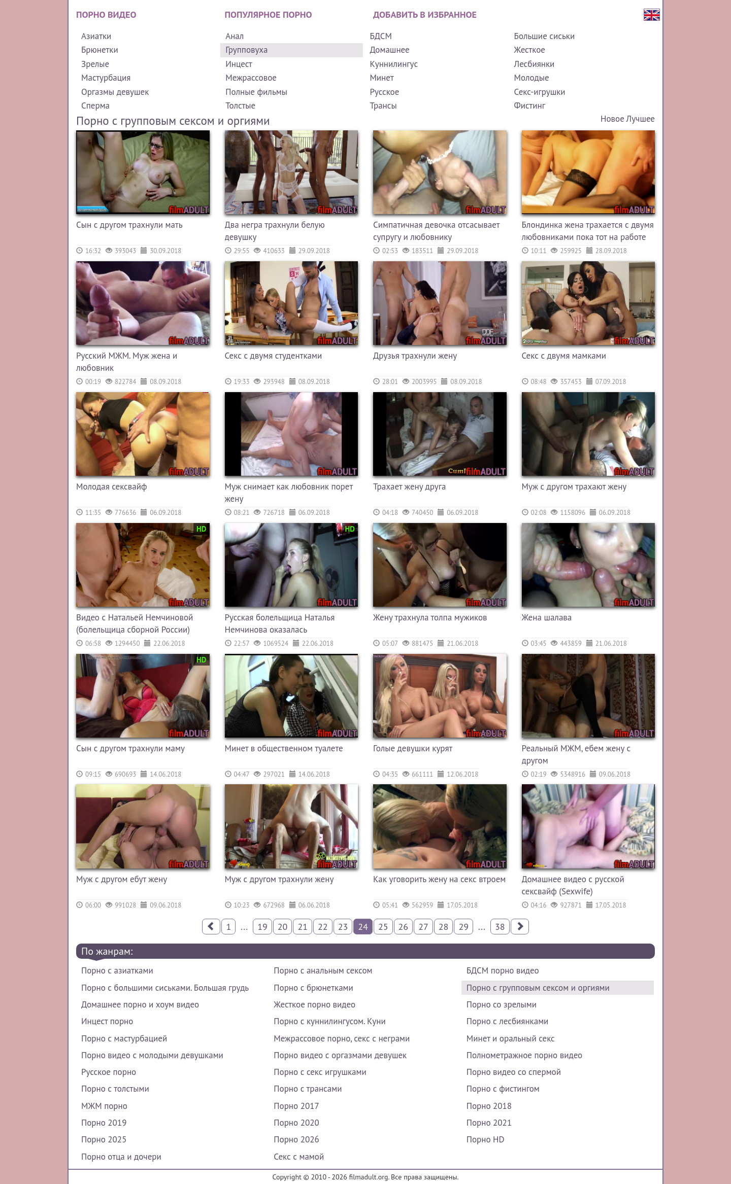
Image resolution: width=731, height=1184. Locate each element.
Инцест (238, 63)
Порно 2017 (296, 1105)
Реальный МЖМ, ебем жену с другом (576, 754)
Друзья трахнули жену (415, 355)
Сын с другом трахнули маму (130, 748)
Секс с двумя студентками (273, 355)
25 (383, 926)
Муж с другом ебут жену (121, 879)
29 (463, 926)
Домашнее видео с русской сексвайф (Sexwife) (573, 885)
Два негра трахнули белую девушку (275, 230)
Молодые (531, 77)
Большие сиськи (544, 36)
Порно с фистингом (503, 1088)
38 (500, 926)
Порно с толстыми (115, 1088)
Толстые (240, 105)
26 (403, 926)
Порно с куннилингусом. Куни (329, 1021)
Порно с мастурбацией (124, 1038)
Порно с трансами (308, 1088)
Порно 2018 (489, 1105)
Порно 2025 (103, 1139)
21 (302, 926)
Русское (384, 91)
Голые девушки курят (412, 748)
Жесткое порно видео (314, 1004)
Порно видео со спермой (514, 1071)
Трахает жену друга (409, 486)
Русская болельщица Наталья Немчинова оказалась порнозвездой (280, 625)
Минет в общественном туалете (284, 748)
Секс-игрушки (540, 91)
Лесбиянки (534, 63)
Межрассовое (251, 77)
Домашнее (389, 49)
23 (343, 926)
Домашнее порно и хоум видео (140, 1004)
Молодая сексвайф (111, 486)
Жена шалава (547, 617)
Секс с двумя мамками (564, 355)
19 (262, 926)
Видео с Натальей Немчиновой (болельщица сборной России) (134, 623)
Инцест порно (107, 1021)
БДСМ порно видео (503, 970)
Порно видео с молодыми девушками (152, 1055)
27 (423, 926)
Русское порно (108, 1071)
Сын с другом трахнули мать (129, 224)
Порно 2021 (489, 1122)
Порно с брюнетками (313, 987)
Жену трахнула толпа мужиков (430, 617)
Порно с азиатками (117, 970)
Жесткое (529, 49)
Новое (612, 118)
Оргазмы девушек (115, 91)
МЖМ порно (104, 1105)
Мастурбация (105, 77)
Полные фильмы (256, 91)
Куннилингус (394, 63)
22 (323, 926)
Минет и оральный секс (511, 1038)
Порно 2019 (103, 1122)
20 (283, 926)
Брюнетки (99, 49)
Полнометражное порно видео (524, 1055)
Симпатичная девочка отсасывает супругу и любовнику (436, 230)
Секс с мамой (299, 1156)
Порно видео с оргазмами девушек (340, 1055)
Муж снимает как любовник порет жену (289, 492)
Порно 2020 (296, 1122)
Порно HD (486, 1139)
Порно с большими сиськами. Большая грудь (165, 987)
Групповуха (246, 49)
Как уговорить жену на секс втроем (439, 879)
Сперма (95, 105)
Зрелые (95, 63)
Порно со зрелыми (502, 1004)
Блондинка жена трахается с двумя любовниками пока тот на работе (588, 230)
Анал (234, 36)
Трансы (383, 105)
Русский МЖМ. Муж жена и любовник (126, 361)
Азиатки (96, 36)
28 (444, 926)
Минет (381, 77)
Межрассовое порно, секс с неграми (342, 1038)
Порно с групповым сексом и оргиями (538, 987)
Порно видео (106, 14)
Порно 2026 (296, 1139)
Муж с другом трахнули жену (279, 879)
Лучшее (640, 118)
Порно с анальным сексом (323, 970)
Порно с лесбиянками (508, 1021)
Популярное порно (268, 14)
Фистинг (529, 105)
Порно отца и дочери (121, 1156)
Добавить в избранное (425, 14)
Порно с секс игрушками (320, 1071)
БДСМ (381, 36)
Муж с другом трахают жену (574, 486)
